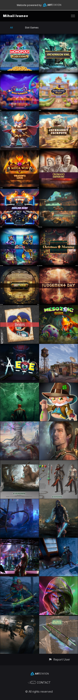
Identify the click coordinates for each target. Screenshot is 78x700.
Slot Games (32, 27)
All (11, 27)
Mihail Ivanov (15, 16)
